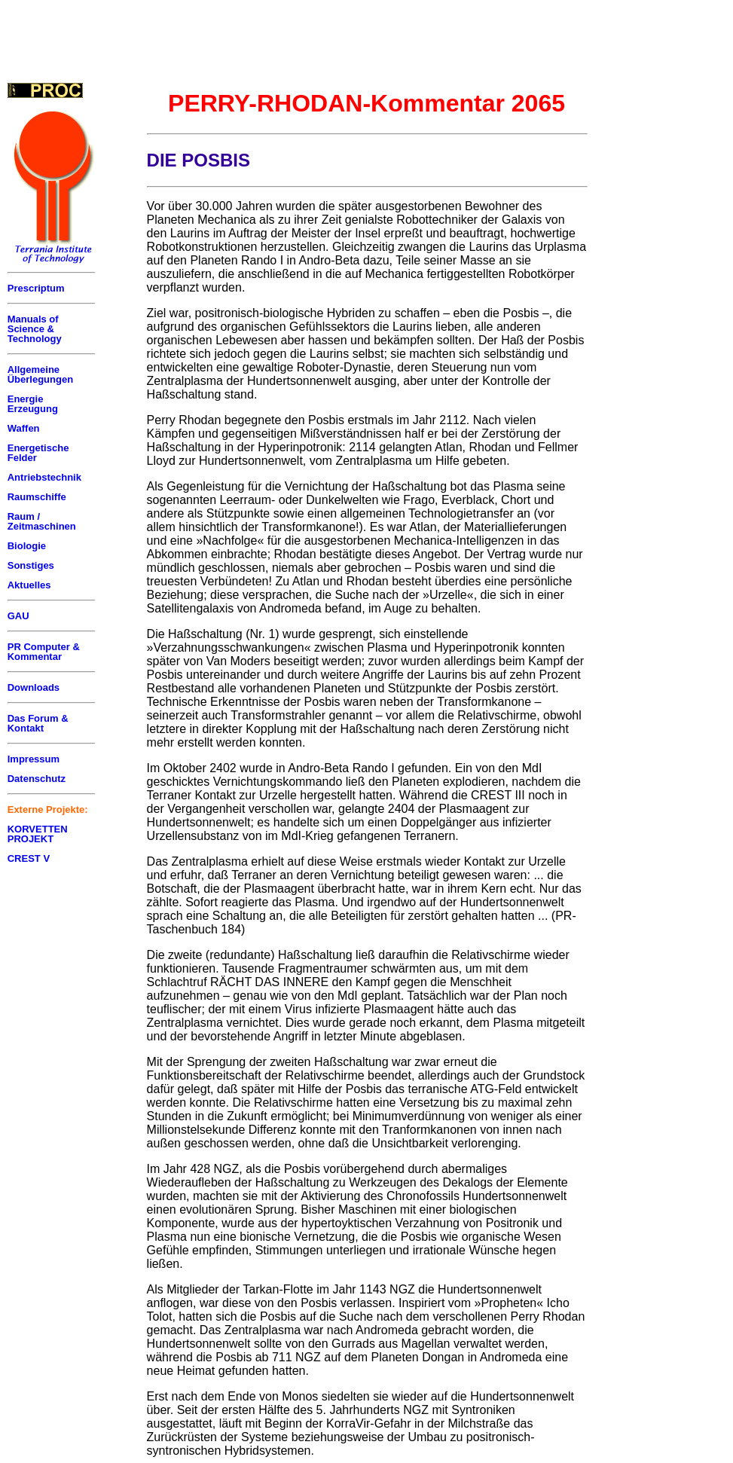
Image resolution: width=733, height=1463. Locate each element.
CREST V (29, 858)
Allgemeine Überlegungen (40, 374)
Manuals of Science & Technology (35, 329)
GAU (18, 616)
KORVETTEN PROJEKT (38, 834)
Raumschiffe (37, 497)
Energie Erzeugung (33, 404)
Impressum (34, 759)
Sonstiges (31, 565)
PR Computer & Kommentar (44, 651)
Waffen (24, 428)
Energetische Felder (38, 453)
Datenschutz (37, 778)
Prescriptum (36, 288)
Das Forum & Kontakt (38, 723)
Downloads (34, 687)
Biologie (27, 546)
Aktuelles (29, 585)
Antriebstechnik (44, 477)
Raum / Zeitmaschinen (42, 521)
